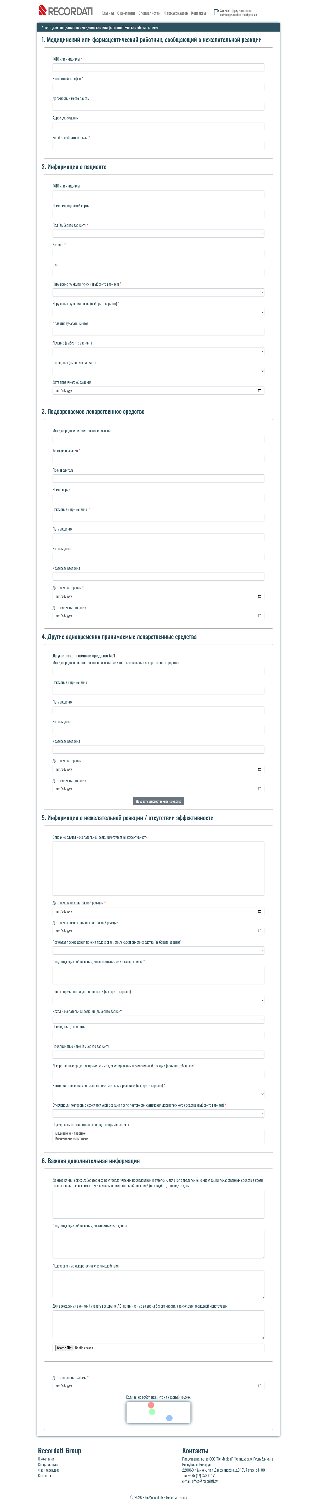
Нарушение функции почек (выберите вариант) (85, 303)
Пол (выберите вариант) (69, 225)
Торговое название (65, 450)
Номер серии (61, 489)
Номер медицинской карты (71, 205)
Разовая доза (61, 548)
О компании (126, 13)
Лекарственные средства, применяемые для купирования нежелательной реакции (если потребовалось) (124, 1065)
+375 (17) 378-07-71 (202, 1475)
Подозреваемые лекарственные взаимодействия (86, 1266)
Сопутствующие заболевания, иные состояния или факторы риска (97, 961)
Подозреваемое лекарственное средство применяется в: (91, 1124)
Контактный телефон (67, 78)
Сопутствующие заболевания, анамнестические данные (90, 1225)
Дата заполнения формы (69, 1377)
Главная (108, 13)
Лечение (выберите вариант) (72, 343)
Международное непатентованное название (82, 430)
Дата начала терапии (67, 587)
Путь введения (62, 529)
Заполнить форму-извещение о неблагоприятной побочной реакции (238, 12)
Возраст (58, 244)
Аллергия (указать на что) (70, 323)
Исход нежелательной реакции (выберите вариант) (88, 1011)
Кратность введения (66, 568)
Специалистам (149, 13)
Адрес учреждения (65, 118)
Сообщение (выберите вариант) (74, 362)
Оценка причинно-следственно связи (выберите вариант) (92, 991)
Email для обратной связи (70, 137)
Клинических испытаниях (158, 1138)
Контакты (198, 13)
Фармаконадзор (176, 13)
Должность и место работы (71, 98)
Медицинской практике (158, 1133)
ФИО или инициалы (66, 59)
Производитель (63, 470)
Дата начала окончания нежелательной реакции (85, 922)
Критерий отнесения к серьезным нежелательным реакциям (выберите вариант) (108, 1085)
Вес (55, 264)
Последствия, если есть (69, 1026)
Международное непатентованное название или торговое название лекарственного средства (116, 662)
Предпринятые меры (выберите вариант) (81, 1046)
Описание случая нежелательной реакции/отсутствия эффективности (100, 837)
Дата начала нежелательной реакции (78, 903)
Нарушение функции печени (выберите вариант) (86, 284)
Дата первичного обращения (72, 382)
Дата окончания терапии (69, 607)
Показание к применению (70, 509)
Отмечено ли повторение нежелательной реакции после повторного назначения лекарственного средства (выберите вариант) (138, 1105)
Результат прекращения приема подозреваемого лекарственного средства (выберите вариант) (117, 942)
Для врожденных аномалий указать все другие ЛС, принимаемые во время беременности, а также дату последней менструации (140, 1306)
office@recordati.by (205, 1481)
